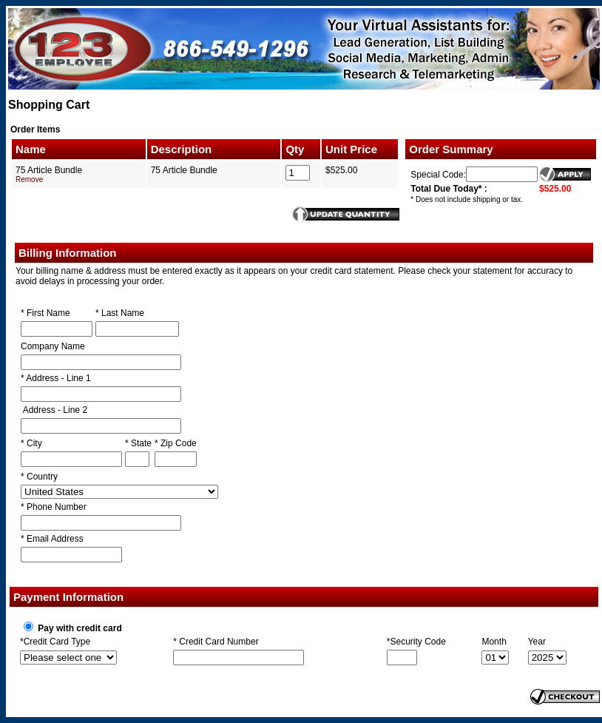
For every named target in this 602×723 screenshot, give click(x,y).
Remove (29, 179)
